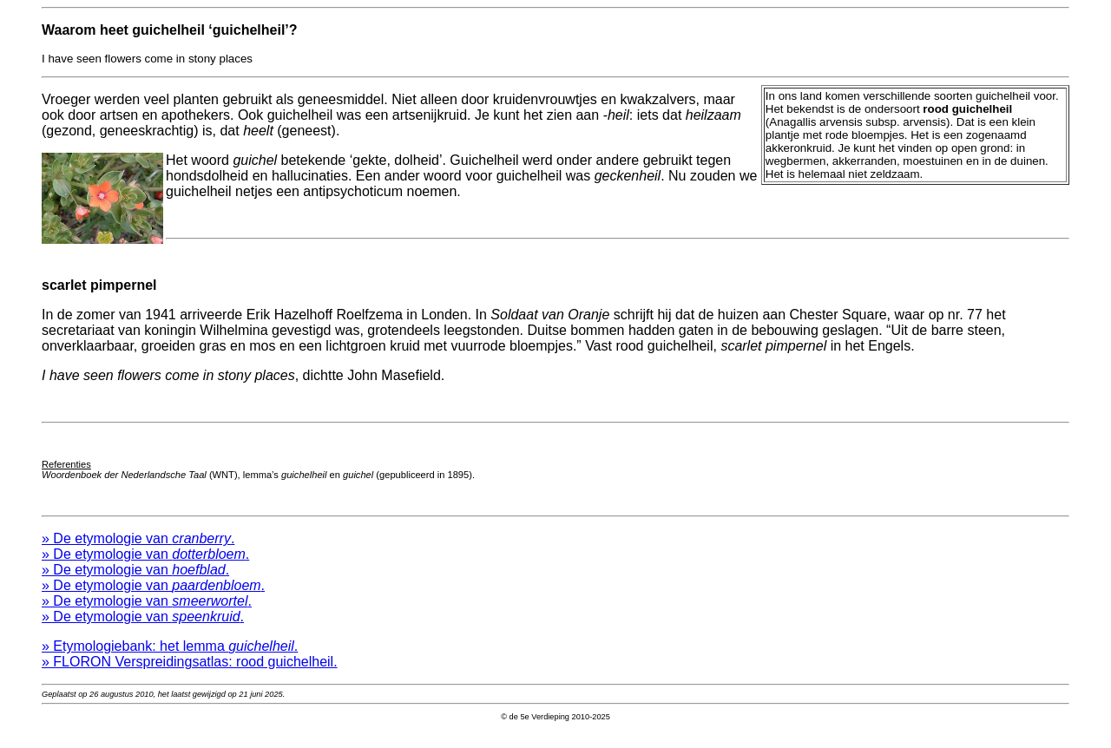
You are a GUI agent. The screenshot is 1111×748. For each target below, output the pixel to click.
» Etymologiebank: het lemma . (170, 659)
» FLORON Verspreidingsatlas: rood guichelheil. (190, 674)
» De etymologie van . (138, 551)
